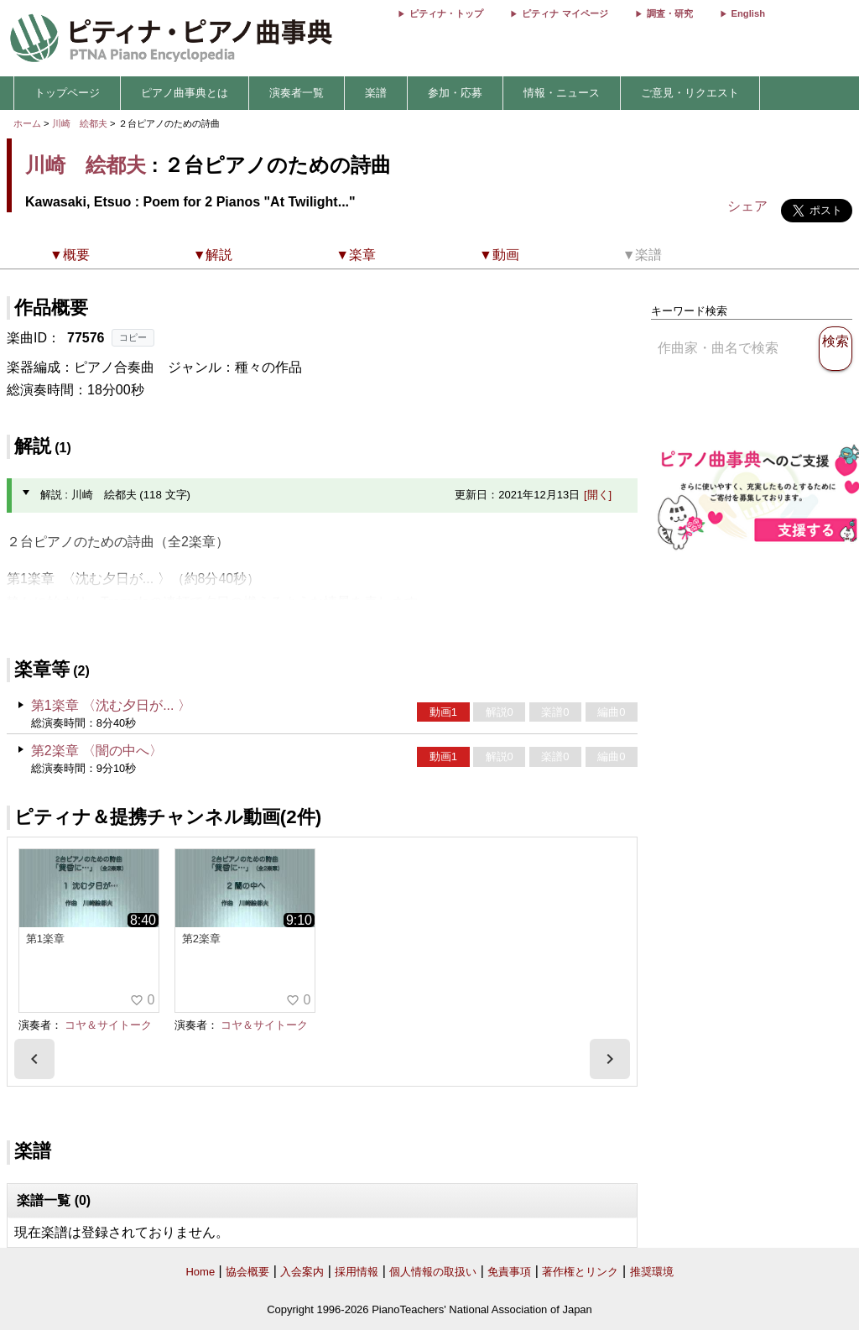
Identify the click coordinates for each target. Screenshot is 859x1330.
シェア (747, 206)
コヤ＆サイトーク (108, 1025)
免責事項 (509, 1271)
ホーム (27, 123)
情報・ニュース (561, 92)
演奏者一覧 (296, 92)
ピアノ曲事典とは (184, 92)
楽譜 (376, 92)
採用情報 (356, 1271)
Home (200, 1271)
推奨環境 (652, 1271)
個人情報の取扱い (432, 1271)
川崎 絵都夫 (79, 123)
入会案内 (302, 1271)
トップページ (67, 92)
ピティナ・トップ (446, 13)
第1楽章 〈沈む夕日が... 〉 (111, 705)
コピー (133, 337)
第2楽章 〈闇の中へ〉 (97, 750)
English (748, 13)
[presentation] (34, 1059)
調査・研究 (670, 13)
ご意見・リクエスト (690, 92)
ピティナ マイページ (564, 13)
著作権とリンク (580, 1271)
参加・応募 (455, 92)
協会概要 (247, 1271)
